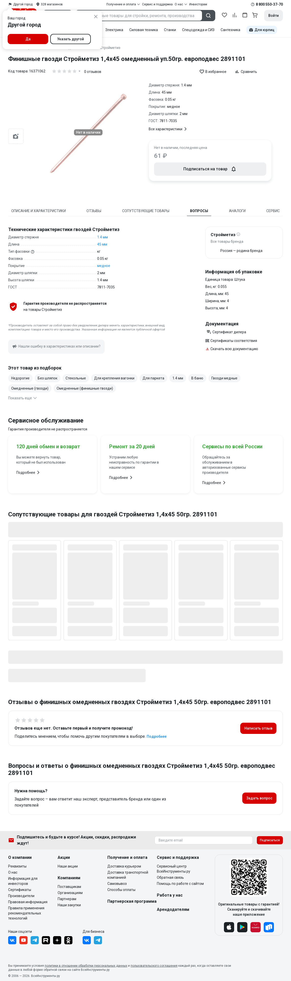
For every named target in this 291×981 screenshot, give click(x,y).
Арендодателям (173, 909)
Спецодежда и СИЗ (198, 30)
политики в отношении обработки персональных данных (86, 965)
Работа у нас (170, 895)
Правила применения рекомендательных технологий (26, 913)
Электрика (114, 30)
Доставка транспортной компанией (127, 875)
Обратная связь (170, 877)
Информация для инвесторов (22, 881)
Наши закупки (69, 905)
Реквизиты (17, 866)
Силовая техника (143, 30)
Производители (21, 896)
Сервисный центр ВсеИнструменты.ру (173, 868)
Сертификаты (19, 890)
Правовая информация (27, 902)
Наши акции (68, 866)
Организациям (70, 893)
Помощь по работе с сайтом (180, 884)
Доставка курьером (124, 866)
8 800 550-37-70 (269, 4)
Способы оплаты (121, 890)
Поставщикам (69, 887)
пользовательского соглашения (154, 965)
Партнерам (67, 899)
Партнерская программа (132, 901)
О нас (12, 872)
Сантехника (230, 30)
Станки (170, 30)
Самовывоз (117, 884)
